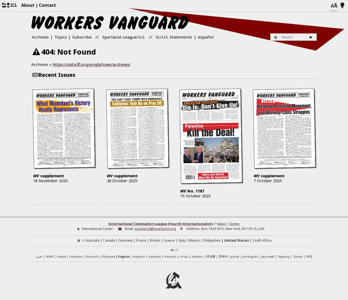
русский (268, 255)
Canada (109, 239)
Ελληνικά (108, 255)
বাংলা (49, 256)
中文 (309, 255)
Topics (60, 37)
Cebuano (76, 255)
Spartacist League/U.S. (123, 37)
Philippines (211, 239)
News (221, 222)
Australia (93, 239)
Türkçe (298, 255)
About (28, 5)
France (141, 239)
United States (236, 239)
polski (235, 255)
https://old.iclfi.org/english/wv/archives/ (91, 64)
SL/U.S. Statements (174, 37)
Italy (181, 239)
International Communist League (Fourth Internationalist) (160, 222)
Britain (155, 239)
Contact (47, 5)
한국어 (223, 255)
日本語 (210, 255)
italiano (197, 255)
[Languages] (334, 5)
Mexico (194, 239)
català (61, 255)
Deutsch (92, 255)
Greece (169, 239)
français (170, 255)
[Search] (311, 37)
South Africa (262, 239)
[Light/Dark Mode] (342, 5)
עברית (184, 255)
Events (234, 222)
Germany (126, 239)
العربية (39, 255)
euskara (154, 255)
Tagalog (283, 255)
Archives (40, 37)
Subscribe (82, 37)
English (123, 255)
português (250, 255)
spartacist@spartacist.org (155, 228)
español (205, 37)
